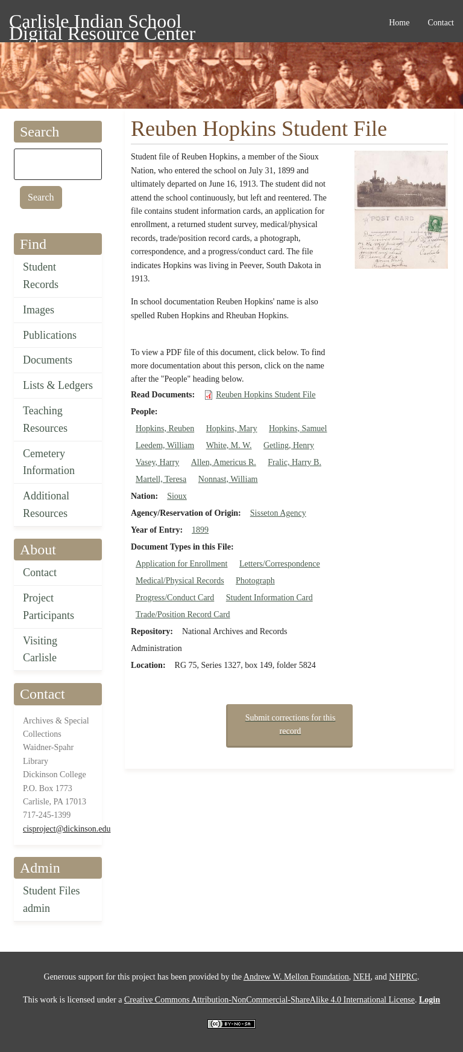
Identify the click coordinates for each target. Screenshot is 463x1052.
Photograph (255, 580)
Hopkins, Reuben (165, 428)
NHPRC (403, 976)
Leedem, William (165, 445)
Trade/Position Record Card (183, 614)
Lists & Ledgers (58, 385)
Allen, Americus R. (223, 462)
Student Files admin (51, 899)
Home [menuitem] (399, 22)
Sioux (177, 496)
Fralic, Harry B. (294, 462)
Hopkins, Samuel (298, 428)
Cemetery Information (49, 462)
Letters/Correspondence (279, 563)
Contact (40, 572)
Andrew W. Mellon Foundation (296, 976)
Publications (50, 335)
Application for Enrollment (181, 563)
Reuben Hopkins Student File (265, 394)
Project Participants (48, 606)
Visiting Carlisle (40, 649)
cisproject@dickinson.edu (66, 828)
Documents (47, 360)
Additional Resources (46, 504)
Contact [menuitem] (440, 22)
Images (38, 310)
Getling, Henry (288, 445)
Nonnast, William (228, 479)
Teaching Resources (45, 419)
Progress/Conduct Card (175, 597)
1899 (200, 529)
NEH (362, 976)
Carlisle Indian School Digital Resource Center (102, 23)
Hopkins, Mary (231, 428)
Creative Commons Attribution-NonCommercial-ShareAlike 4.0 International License (269, 999)
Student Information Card (269, 597)
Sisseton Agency (278, 513)
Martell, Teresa (161, 479)
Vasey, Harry (157, 462)
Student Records (40, 275)
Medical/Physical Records (180, 580)
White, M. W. (229, 445)
